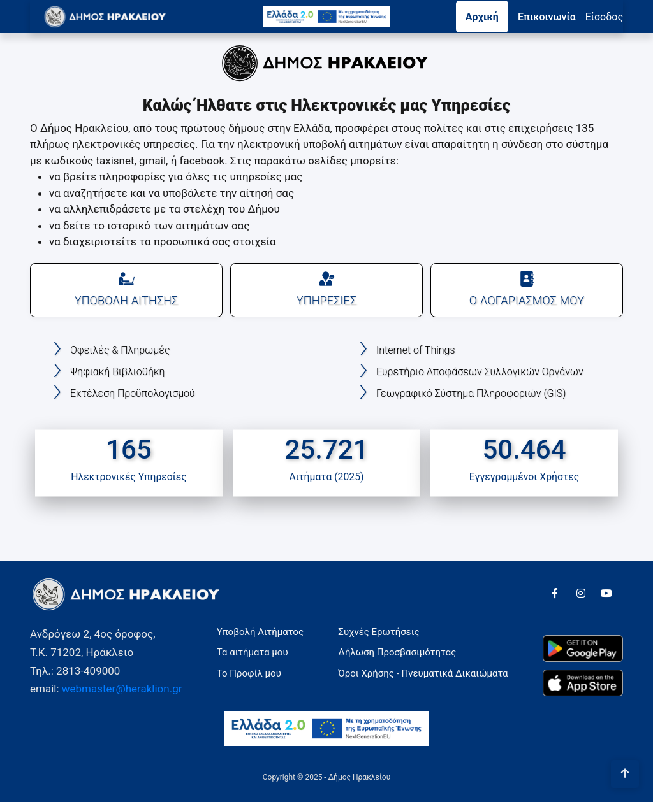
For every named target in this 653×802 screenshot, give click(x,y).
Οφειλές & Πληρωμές (120, 350)
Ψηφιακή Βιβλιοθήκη (117, 372)
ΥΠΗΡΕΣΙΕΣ (326, 289)
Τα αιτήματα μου (252, 652)
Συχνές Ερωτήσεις (378, 632)
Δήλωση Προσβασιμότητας (397, 652)
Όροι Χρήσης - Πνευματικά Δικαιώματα (423, 673)
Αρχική (482, 17)
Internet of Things (415, 350)
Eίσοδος (604, 17)
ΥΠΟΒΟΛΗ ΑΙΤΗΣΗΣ (127, 289)
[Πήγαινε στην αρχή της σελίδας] (625, 774)
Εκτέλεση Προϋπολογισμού (132, 393)
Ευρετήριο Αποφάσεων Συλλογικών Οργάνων (479, 372)
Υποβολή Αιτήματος (260, 632)
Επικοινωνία (547, 17)
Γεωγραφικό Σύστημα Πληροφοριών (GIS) (471, 393)
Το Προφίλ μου (249, 673)
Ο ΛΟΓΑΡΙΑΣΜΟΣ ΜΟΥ (526, 289)
